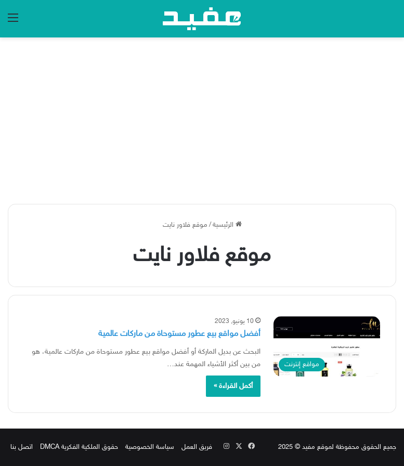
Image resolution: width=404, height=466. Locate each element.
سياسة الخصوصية (149, 447)
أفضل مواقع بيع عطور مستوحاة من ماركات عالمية (179, 334)
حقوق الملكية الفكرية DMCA (79, 447)
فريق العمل (196, 447)
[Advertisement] (202, 120)
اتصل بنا (21, 447)
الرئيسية (227, 225)
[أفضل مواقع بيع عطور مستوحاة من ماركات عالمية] (327, 346)
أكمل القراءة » (233, 386)
